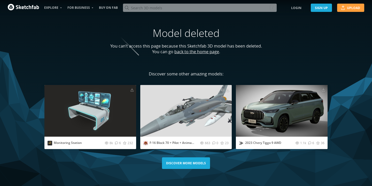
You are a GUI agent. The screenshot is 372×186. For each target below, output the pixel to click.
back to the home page (196, 52)
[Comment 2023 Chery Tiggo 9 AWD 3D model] (311, 143)
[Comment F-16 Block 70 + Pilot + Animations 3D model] (215, 143)
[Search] (199, 8)
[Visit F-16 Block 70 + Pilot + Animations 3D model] (186, 111)
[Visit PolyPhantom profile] (50, 143)
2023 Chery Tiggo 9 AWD (263, 143)
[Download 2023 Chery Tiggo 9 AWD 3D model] (323, 90)
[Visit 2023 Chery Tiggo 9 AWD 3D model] (282, 111)
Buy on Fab (108, 7)
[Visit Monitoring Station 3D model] (90, 111)
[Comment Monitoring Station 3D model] (118, 143)
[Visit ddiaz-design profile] (241, 143)
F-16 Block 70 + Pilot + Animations (174, 143)
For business (78, 7)
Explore (51, 7)
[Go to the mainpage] (23, 8)
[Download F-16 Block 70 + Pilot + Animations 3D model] (227, 90)
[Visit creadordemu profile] (145, 143)
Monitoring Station (68, 143)
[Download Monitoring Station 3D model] (132, 90)
